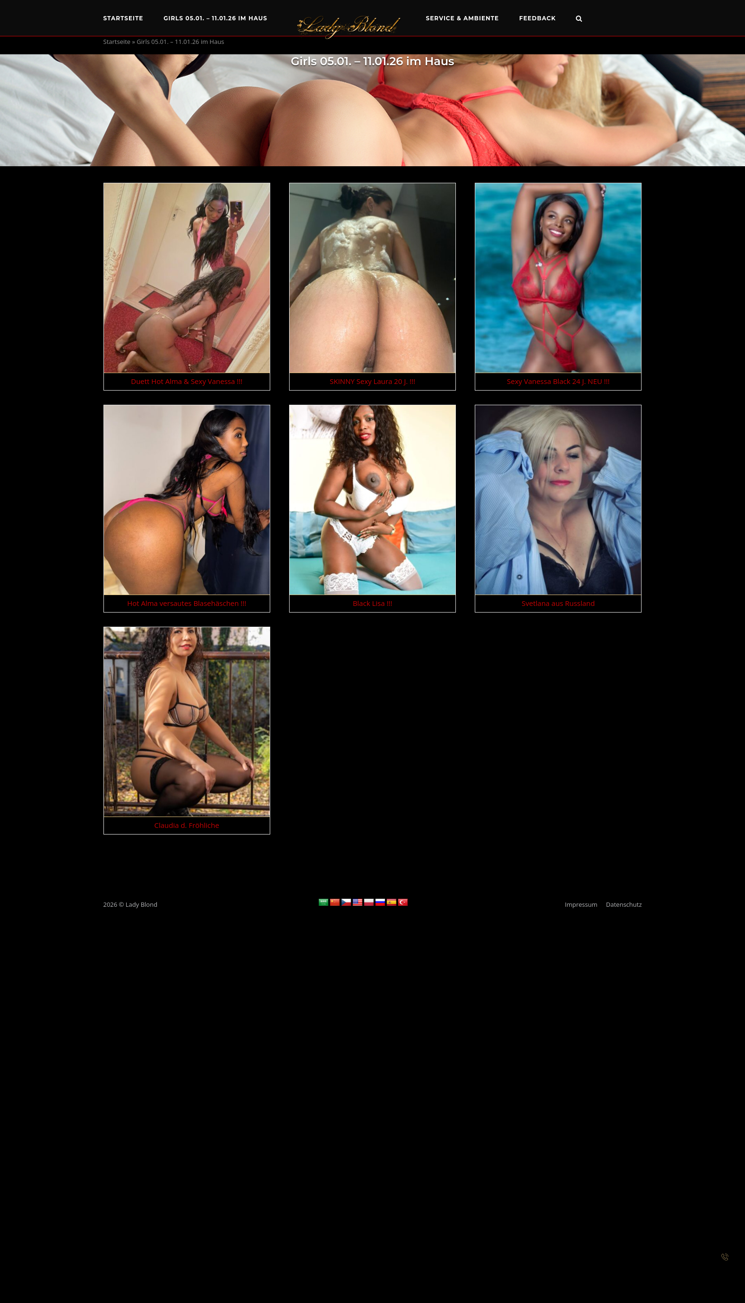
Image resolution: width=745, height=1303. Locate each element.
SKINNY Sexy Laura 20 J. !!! (372, 381)
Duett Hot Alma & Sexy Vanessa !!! (186, 381)
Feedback (537, 18)
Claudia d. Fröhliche (186, 825)
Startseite (123, 18)
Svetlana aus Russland (558, 603)
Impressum (581, 904)
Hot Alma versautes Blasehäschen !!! (186, 603)
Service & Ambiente (462, 18)
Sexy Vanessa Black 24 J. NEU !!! (558, 381)
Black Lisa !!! (373, 603)
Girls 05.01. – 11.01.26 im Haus (215, 18)
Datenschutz (624, 904)
